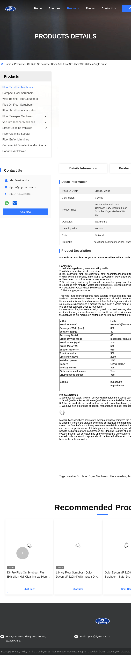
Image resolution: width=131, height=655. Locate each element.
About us (54, 8)
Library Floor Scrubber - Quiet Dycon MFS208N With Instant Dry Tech (76, 575)
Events (90, 8)
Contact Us (109, 8)
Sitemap (5, 651)
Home (38, 8)
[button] (22, 553)
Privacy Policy (19, 651)
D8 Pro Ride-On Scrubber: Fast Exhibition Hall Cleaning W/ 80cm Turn (27, 575)
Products (73, 8)
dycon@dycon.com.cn (23, 187)
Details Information (83, 168)
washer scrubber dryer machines (87, 476)
